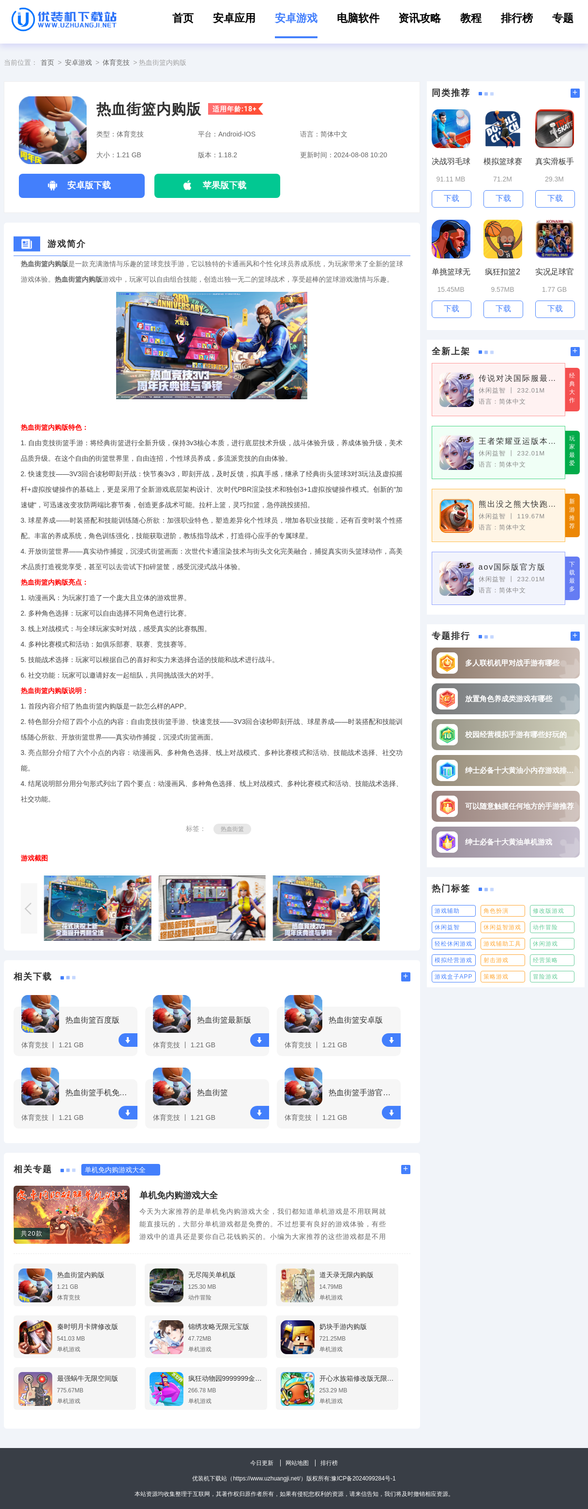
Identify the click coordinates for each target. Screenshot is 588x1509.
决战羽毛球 (451, 161)
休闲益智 (447, 927)
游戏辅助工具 (502, 943)
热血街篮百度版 (92, 1020)
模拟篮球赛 (502, 161)
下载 (127, 1040)
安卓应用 (234, 18)
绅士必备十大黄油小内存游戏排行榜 (520, 770)
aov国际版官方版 (512, 567)
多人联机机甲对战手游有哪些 (512, 663)
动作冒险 (545, 927)
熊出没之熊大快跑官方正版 (518, 504)
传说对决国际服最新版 (518, 378)
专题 (562, 18)
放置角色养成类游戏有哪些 (508, 698)
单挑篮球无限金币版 (451, 272)
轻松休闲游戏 (453, 943)
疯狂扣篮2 (502, 272)
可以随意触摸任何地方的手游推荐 (519, 806)
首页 (183, 18)
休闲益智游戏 (502, 927)
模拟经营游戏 (453, 960)
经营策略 (545, 960)
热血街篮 (232, 829)
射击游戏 (496, 960)
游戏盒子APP (454, 976)
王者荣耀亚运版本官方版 (518, 441)
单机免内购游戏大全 (178, 1195)
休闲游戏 (545, 943)
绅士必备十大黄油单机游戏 (508, 842)
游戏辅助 (447, 910)
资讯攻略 (419, 18)
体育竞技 (116, 62)
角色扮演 (496, 910)
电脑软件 (358, 18)
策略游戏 (496, 976)
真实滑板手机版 (554, 161)
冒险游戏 (545, 976)
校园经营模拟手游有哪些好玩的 (516, 734)
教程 (471, 18)
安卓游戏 (296, 18)
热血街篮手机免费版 (100, 1092)
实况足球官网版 (554, 272)
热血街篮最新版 (224, 1020)
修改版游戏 (548, 910)
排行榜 (517, 18)
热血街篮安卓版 (356, 1020)
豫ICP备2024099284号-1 (363, 1478)
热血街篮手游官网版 (363, 1092)
